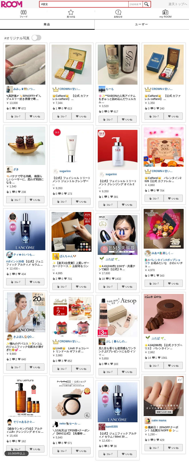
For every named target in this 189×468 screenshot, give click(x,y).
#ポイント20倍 (15, 261)
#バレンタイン (156, 260)
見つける (71, 13)
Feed (23, 13)
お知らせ (118, 13)
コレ (17, 116)
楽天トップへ (178, 4)
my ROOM (165, 13)
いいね (36, 116)
